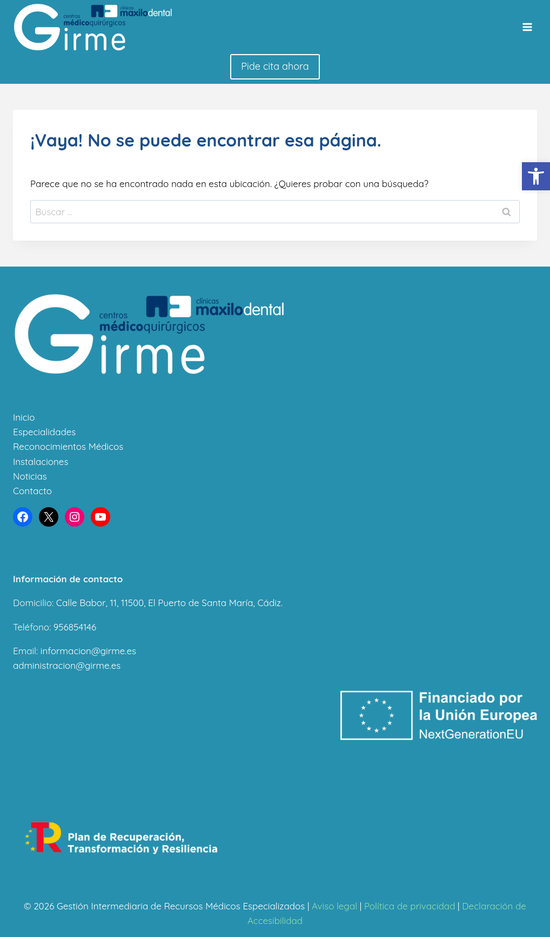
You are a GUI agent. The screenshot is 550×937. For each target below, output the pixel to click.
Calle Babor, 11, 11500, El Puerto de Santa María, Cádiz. (169, 602)
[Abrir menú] (527, 27)
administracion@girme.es (66, 665)
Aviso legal (334, 906)
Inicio (24, 417)
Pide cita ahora (274, 66)
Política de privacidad (409, 906)
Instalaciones (40, 461)
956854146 (74, 627)
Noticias (30, 476)
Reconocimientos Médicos (68, 446)
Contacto (32, 490)
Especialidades (44, 431)
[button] (536, 176)
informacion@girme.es (88, 650)
